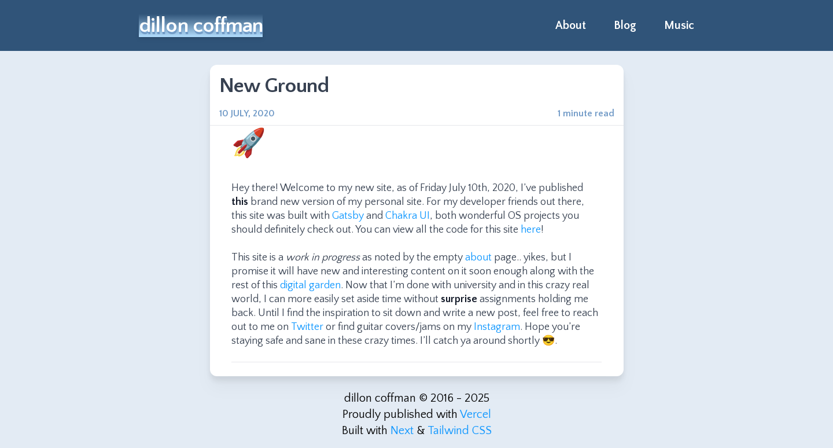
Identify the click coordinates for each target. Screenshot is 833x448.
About (570, 25)
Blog (625, 25)
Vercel (475, 414)
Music (679, 25)
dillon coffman (201, 25)
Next (402, 430)
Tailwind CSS (459, 430)
